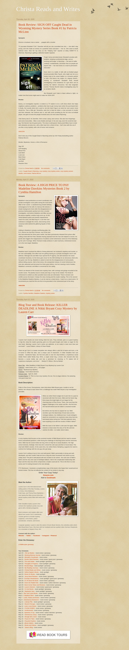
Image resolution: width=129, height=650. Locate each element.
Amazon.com (48, 475)
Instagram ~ (46, 535)
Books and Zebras (30, 625)
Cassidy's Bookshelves (31, 578)
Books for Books (30, 574)
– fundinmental (28, 610)
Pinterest (54, 535)
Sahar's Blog (29, 627)
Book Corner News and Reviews (35, 585)
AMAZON (22, 131)
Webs (20, 535)
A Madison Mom (29, 595)
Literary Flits (28, 602)
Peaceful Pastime (30, 621)
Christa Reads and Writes (48, 9)
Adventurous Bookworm (31, 600)
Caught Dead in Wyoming (31, 171)
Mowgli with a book (31, 617)
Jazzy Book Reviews (31, 576)
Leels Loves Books (30, 606)
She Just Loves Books (31, 593)
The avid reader (29, 561)
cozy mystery (43, 171)
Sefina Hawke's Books (32, 572)
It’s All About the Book (31, 580)
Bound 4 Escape (30, 604)
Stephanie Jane (29, 591)
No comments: (45, 168)
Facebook (36, 535)
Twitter (28, 535)
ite (23, 535)
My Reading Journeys (31, 568)
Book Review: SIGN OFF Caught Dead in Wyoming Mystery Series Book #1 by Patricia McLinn (47, 28)
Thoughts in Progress (31, 563)
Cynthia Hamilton (28, 293)
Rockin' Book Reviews (31, 559)
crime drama (27, 173)
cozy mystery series (54, 171)
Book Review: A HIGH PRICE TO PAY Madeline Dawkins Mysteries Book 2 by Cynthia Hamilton (44, 188)
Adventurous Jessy (31, 614)
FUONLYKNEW (30, 608)
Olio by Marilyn (29, 553)
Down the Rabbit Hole (31, 583)
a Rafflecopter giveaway (26, 544)
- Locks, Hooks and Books (31, 597)
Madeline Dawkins (39, 293)
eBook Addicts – (29, 623)
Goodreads (51, 478)
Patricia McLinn (36, 173)
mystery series (50, 293)
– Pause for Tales (29, 619)
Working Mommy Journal (32, 555)
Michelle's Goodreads (31, 557)
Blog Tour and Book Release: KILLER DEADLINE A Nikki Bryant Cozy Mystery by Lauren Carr (48, 308)
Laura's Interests (30, 587)
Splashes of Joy (29, 612)
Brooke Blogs (29, 566)
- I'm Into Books (28, 589)
